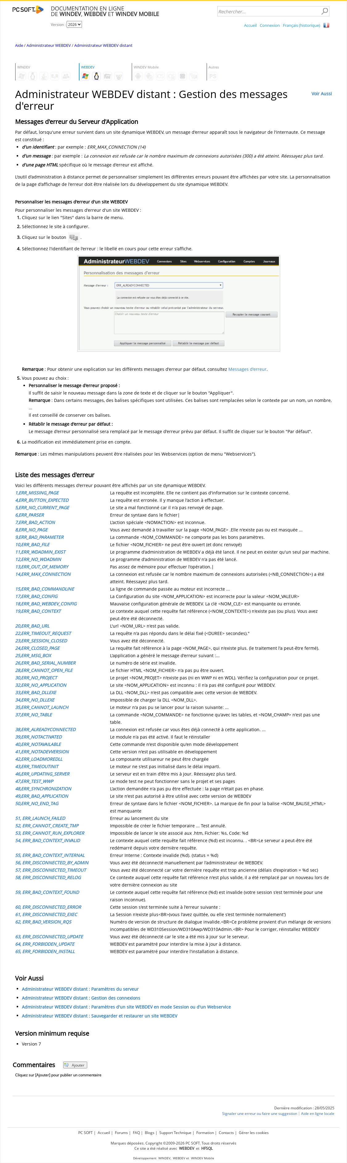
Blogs (149, 1132)
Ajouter (74, 1065)
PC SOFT (85, 1132)
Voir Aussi (322, 93)
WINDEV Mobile (202, 1158)
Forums (121, 1132)
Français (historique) (301, 25)
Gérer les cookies (254, 1132)
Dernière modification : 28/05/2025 (304, 1108)
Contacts (226, 1132)
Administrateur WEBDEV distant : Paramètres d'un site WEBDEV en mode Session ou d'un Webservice (126, 1007)
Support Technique (175, 1132)
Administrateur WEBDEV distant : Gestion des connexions (81, 998)
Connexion (270, 25)
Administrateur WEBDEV (49, 45)
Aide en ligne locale (317, 1113)
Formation (205, 1132)
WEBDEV (179, 1158)
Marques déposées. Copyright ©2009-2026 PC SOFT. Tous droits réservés (173, 1143)
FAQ (136, 1132)
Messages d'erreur (247, 369)
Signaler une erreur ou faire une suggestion (259, 1113)
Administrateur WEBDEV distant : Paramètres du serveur (80, 989)
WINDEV (164, 1158)
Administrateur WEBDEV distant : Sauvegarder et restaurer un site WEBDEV (99, 1016)
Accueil (250, 25)
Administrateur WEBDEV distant (103, 45)
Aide (19, 45)
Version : (59, 24)
